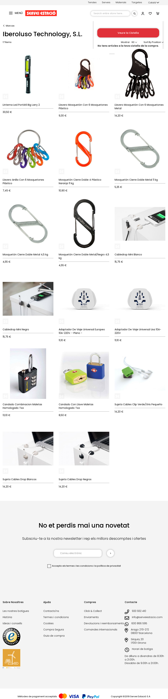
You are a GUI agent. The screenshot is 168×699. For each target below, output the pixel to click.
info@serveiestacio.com (147, 617)
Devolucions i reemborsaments (104, 623)
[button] (153, 3)
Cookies (48, 623)
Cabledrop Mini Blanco (128, 254)
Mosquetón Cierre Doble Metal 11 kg (136, 180)
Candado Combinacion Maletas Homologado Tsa (22, 406)
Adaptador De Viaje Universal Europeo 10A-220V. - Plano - (82, 331)
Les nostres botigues (16, 611)
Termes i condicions (56, 617)
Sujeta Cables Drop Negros (75, 479)
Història (7, 617)
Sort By (147, 42)
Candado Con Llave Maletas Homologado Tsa (76, 406)
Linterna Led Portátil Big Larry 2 (21, 105)
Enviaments (91, 617)
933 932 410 (139, 611)
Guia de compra (54, 635)
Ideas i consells (12, 623)
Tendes (92, 2)
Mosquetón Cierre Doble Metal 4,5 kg (25, 254)
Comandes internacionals (100, 629)
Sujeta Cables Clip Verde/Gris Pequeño (138, 404)
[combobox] (110, 13)
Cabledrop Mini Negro (16, 329)
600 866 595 (139, 623)
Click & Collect (93, 611)
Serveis (106, 2)
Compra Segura (53, 629)
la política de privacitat (107, 566)
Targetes (137, 2)
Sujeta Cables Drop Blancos (19, 479)
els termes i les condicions (77, 566)
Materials (121, 2)
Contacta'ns (51, 611)
